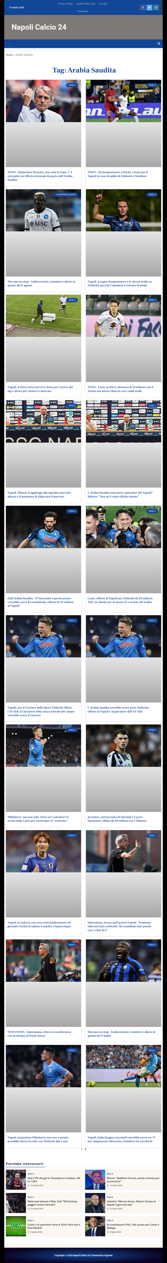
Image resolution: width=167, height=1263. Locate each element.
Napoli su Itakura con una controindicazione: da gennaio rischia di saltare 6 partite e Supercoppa (39, 924)
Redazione (82, 11)
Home (9, 54)
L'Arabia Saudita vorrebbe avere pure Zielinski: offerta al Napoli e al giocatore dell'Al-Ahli (118, 709)
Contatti (103, 3)
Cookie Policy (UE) (85, 3)
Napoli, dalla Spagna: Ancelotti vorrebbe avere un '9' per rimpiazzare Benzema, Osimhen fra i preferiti (122, 1139)
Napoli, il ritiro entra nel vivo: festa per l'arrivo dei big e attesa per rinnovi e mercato (40, 389)
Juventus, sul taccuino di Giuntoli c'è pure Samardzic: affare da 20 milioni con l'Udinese (117, 819)
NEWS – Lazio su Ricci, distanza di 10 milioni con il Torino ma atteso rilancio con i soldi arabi (120, 389)
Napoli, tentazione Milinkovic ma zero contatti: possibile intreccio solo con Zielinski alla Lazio (38, 1139)
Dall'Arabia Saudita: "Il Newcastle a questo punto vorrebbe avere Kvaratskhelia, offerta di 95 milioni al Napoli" (40, 602)
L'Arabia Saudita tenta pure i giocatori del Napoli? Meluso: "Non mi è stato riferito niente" (120, 494)
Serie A (31, 1174)
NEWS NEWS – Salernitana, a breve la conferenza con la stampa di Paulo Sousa (39, 1034)
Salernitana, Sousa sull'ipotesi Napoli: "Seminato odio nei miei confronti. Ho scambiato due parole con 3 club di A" (119, 926)
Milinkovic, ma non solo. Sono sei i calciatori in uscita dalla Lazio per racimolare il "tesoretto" (38, 819)
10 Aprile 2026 (35, 1185)
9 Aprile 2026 (35, 1232)
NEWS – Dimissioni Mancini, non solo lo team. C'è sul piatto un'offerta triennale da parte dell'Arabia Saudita (40, 176)
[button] (14, 43)
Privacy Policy (65, 3)
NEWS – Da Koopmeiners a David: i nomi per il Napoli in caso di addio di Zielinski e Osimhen (118, 174)
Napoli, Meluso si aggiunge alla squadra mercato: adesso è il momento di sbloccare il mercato (39, 494)
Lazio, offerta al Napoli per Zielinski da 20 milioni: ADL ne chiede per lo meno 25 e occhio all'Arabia (120, 600)
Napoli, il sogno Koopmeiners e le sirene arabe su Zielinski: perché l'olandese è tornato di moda (120, 283)
